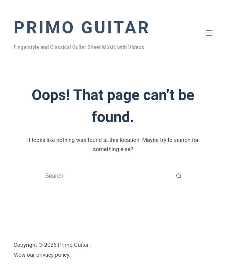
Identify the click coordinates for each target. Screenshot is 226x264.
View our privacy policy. (42, 255)
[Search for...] (106, 176)
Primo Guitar (82, 27)
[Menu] (209, 33)
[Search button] (179, 176)
